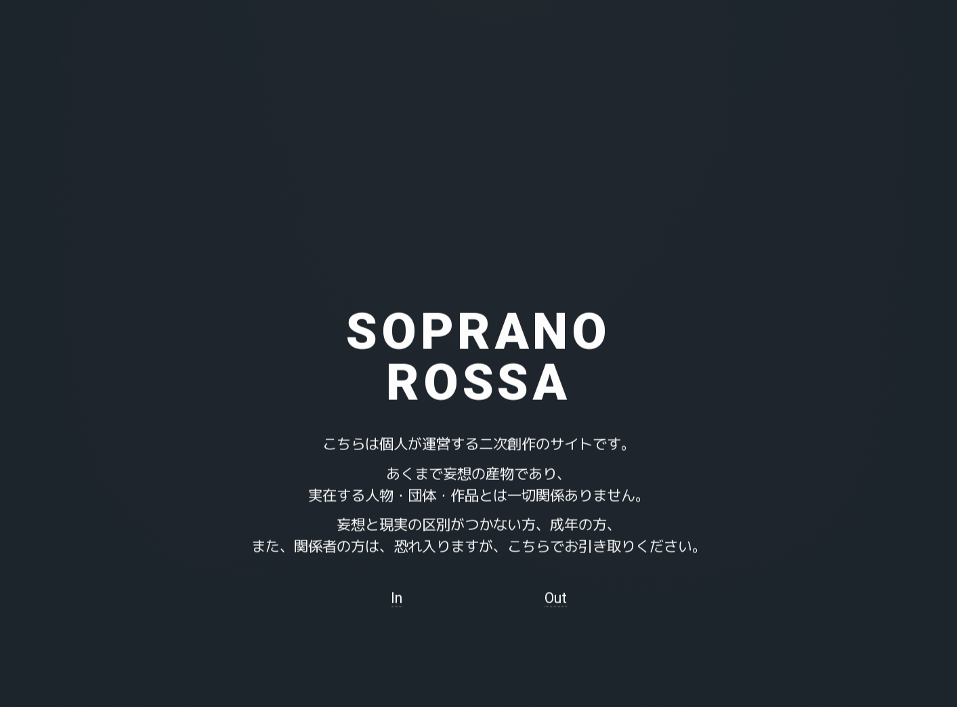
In (396, 599)
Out (556, 599)
